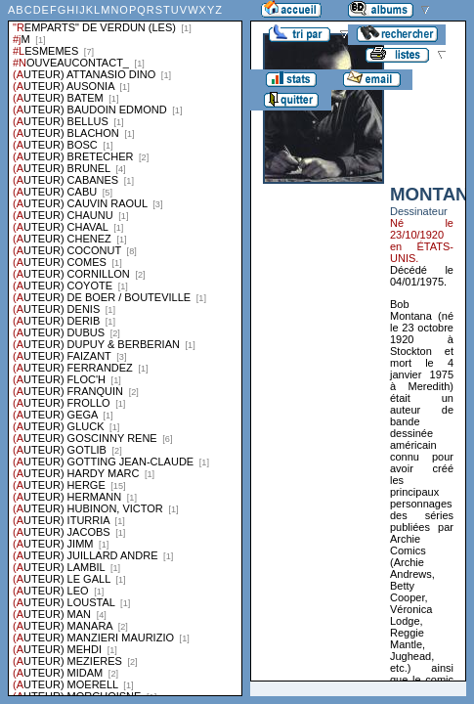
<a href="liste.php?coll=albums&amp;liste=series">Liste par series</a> (125, 348)
